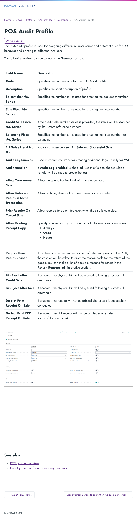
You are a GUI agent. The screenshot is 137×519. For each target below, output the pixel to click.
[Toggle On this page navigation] (14, 41)
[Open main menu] (131, 6)
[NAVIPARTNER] (19, 6)
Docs (19, 20)
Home (7, 20)
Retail (29, 20)
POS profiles (44, 20)
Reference (62, 20)
